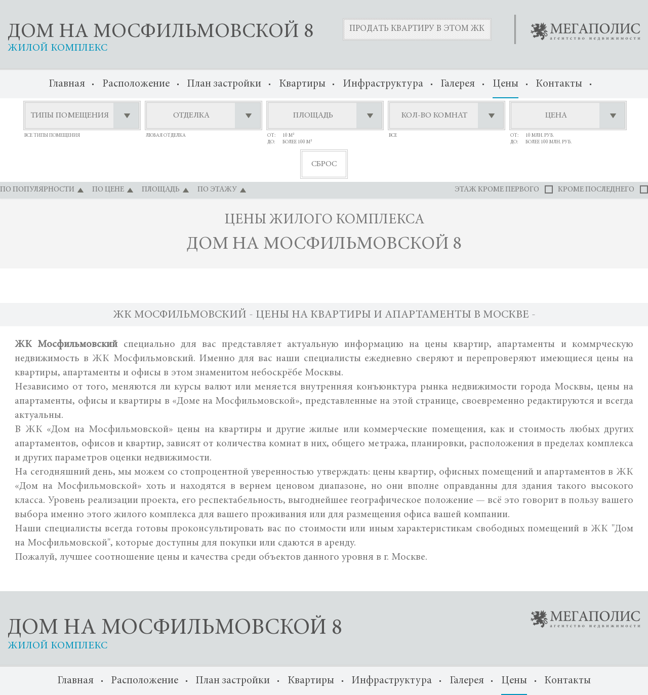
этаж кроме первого (497, 190)
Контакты (559, 84)
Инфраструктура (383, 84)
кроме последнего (596, 190)
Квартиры (302, 84)
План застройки (224, 84)
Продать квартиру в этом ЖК (416, 29)
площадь (161, 190)
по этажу (217, 190)
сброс (324, 164)
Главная (67, 84)
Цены (505, 84)
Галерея (457, 84)
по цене (108, 190)
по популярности (37, 190)
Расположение (136, 84)
